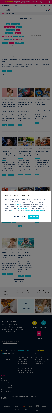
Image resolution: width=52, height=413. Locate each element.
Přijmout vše (18, 204)
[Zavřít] (49, 192)
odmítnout (13, 210)
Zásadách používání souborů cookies (34, 210)
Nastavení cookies (22, 208)
